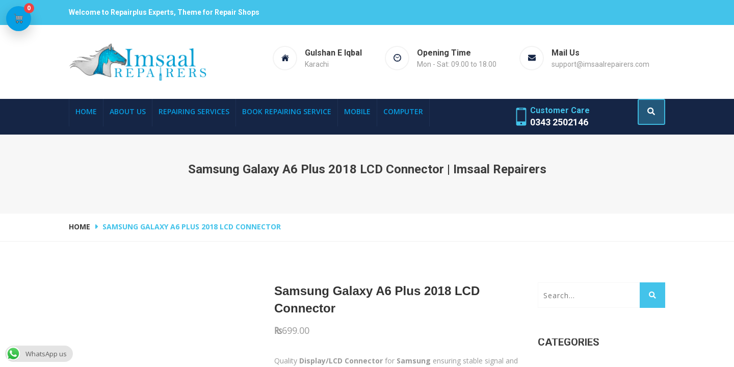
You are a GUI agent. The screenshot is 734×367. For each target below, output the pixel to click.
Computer (403, 111)
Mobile (357, 111)
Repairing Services (194, 111)
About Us (128, 111)
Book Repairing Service (286, 111)
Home (86, 111)
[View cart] (20, 20)
